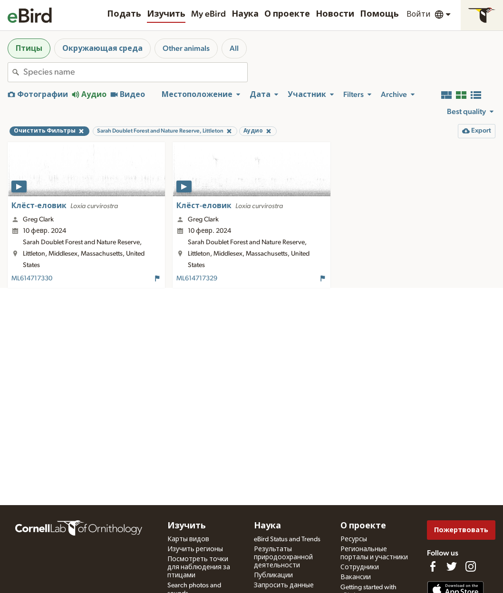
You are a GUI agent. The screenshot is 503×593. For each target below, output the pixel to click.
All (234, 48)
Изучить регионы (195, 549)
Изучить (166, 14)
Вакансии (355, 577)
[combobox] (135, 72)
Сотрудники (359, 567)
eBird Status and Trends (287, 539)
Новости (335, 14)
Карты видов (188, 539)
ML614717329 (196, 278)
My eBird (208, 14)
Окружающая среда (102, 48)
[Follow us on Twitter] (451, 566)
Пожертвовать (461, 530)
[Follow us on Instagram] (470, 566)
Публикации (273, 575)
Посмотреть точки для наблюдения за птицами (198, 567)
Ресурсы (353, 539)
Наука (245, 14)
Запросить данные (284, 585)
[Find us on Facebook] (432, 566)
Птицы (29, 48)
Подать (124, 14)
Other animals (186, 48)
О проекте (287, 14)
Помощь (379, 14)
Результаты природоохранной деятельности (283, 557)
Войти (418, 14)
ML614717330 (31, 278)
